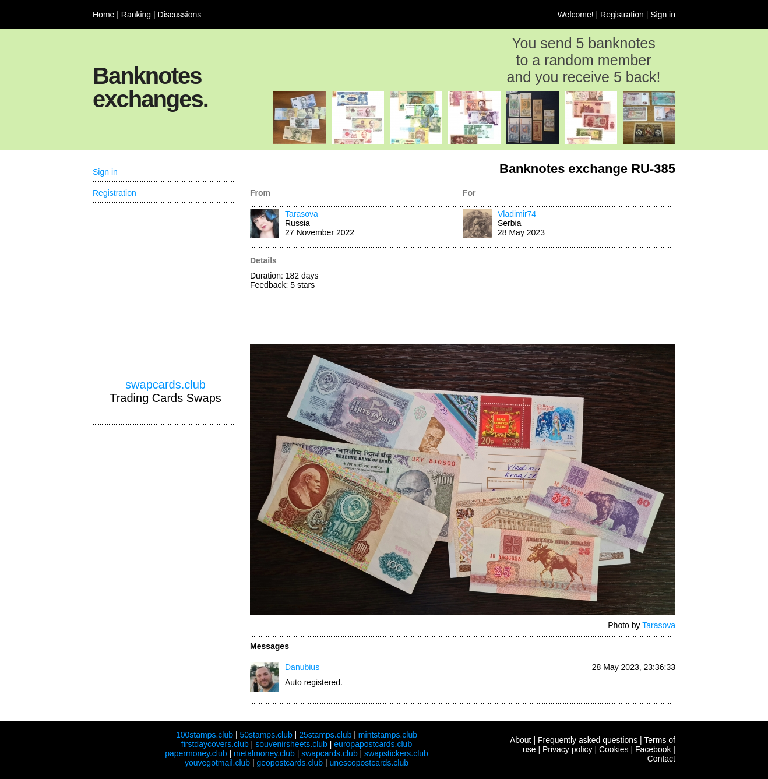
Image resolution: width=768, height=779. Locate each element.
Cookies (614, 749)
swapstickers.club (396, 753)
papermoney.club (196, 753)
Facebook (653, 749)
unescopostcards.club (369, 762)
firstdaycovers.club (215, 744)
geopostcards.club (290, 762)
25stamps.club (325, 734)
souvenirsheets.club (291, 744)
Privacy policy (567, 749)
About (520, 740)
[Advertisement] (569, 282)
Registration (622, 14)
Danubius (302, 667)
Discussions (180, 14)
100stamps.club (204, 734)
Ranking (136, 14)
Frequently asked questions (587, 740)
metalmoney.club (264, 753)
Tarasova (301, 213)
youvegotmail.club (217, 762)
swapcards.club (165, 384)
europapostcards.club (373, 744)
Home (103, 14)
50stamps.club (265, 734)
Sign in (662, 14)
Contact (661, 758)
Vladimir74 (517, 213)
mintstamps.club (387, 734)
